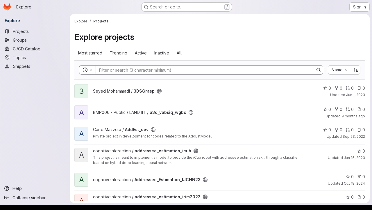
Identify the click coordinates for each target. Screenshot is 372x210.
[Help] (34, 188)
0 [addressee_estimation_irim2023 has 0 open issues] (361, 197)
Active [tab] (141, 52)
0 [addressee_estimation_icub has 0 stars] (361, 151)
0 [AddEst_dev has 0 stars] (327, 129)
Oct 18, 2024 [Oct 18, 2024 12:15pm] (354, 183)
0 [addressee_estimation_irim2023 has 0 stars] (350, 197)
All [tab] (179, 52)
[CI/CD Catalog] (34, 49)
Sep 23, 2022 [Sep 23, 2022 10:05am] (354, 136)
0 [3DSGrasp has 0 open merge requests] (350, 88)
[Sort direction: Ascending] (355, 70)
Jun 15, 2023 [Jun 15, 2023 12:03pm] (354, 158)
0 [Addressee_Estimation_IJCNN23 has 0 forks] (361, 176)
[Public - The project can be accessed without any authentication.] (159, 91)
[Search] (202, 69)
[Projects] (34, 31)
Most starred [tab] (90, 52)
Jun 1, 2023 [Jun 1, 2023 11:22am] (355, 95)
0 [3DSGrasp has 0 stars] (327, 88)
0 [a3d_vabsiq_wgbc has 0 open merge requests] (350, 109)
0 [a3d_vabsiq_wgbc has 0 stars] (327, 109)
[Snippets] (34, 66)
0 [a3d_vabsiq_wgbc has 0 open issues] (361, 109)
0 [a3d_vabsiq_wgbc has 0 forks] (338, 109)
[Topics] (34, 57)
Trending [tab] (118, 52)
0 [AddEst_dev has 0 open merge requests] (350, 129)
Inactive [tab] (161, 52)
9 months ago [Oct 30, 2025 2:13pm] (353, 116)
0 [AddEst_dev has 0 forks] (338, 129)
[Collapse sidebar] (34, 198)
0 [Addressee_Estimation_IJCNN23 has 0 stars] (350, 176)
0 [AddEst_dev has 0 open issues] (361, 129)
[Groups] (34, 40)
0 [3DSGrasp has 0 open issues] (361, 88)
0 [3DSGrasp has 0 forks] (338, 88)
